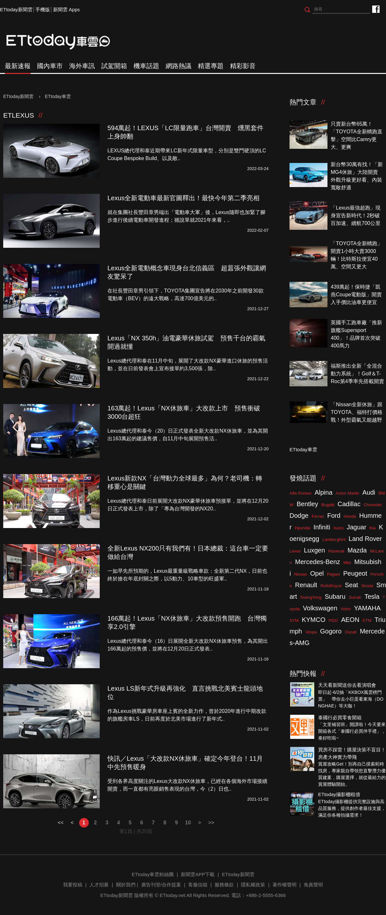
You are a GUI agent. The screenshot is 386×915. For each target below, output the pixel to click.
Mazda (357, 550)
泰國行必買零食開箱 (340, 717)
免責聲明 (313, 884)
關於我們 (125, 884)
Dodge (299, 515)
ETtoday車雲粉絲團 (376, 9)
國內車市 (50, 65)
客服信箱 (197, 884)
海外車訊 (82, 65)
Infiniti (321, 527)
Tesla (372, 596)
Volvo (346, 608)
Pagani (333, 574)
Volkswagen (320, 608)
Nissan (300, 574)
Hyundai (302, 527)
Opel (317, 573)
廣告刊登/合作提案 (161, 884)
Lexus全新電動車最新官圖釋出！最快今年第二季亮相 (183, 198)
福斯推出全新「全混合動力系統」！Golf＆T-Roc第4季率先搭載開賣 (357, 373)
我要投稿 (72, 884)
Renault (306, 584)
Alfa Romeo (300, 493)
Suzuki (355, 597)
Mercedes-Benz (317, 561)
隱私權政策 (253, 884)
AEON (350, 619)
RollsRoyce (331, 585)
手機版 (42, 9)
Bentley (307, 503)
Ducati (351, 632)
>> (211, 822)
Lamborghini (333, 539)
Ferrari (318, 516)
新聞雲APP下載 (198, 874)
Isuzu (339, 527)
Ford (333, 515)
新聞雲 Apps (66, 9)
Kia (373, 527)
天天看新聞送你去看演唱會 (347, 685)
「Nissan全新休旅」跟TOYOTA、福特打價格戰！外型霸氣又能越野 (356, 412)
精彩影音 (243, 65)
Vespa (311, 632)
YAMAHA (367, 608)
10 (188, 822)
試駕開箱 (114, 65)
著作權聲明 (284, 884)
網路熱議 (178, 65)
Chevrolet (373, 504)
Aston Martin (347, 493)
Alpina (324, 492)
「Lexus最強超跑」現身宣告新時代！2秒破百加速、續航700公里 (356, 215)
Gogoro (331, 631)
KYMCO (313, 619)
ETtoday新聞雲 (16, 9)
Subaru (335, 596)
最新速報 (18, 65)
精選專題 (211, 65)
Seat (351, 584)
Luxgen (314, 550)
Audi (369, 492)
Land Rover (365, 538)
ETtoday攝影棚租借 (339, 794)
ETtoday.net (172, 895)
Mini (347, 562)
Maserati (336, 551)
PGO (333, 620)
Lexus (295, 551)
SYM (294, 620)
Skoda (367, 585)
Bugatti (327, 504)
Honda (350, 516)
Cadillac (348, 503)
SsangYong (310, 597)
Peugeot (355, 573)
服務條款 (224, 884)
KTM (367, 620)
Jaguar (356, 527)
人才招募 (99, 884)
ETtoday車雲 (64, 42)
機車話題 (146, 65)
